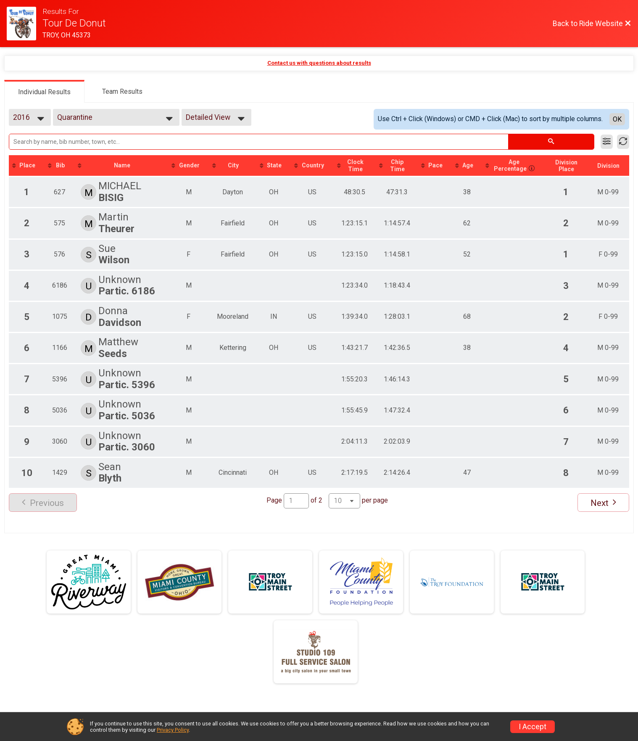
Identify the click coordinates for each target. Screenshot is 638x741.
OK (617, 119)
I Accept (532, 726)
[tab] (44, 91)
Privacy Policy (173, 730)
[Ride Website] (24, 23)
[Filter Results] (607, 142)
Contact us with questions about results (319, 63)
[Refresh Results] (623, 142)
